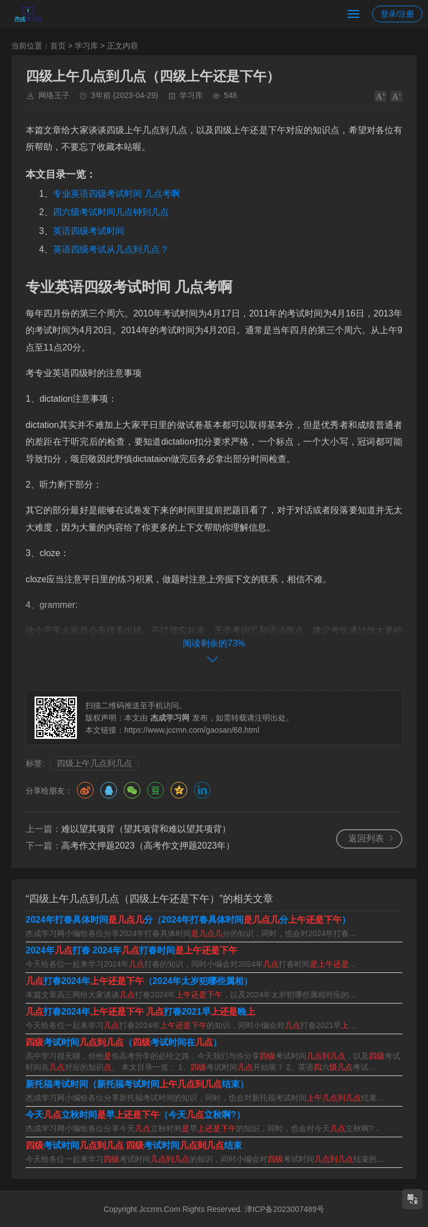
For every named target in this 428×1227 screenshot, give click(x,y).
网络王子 (54, 95)
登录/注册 (397, 13)
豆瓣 (155, 790)
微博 (85, 790)
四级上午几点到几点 (94, 763)
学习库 (86, 45)
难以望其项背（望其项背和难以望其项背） (146, 829)
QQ (108, 790)
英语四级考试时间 (88, 231)
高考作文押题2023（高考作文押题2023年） (148, 845)
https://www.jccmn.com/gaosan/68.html (191, 730)
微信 (132, 790)
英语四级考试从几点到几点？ (111, 249)
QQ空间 (179, 790)
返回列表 (366, 838)
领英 (202, 790)
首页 (58, 45)
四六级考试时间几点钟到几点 (111, 212)
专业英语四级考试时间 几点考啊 (116, 193)
